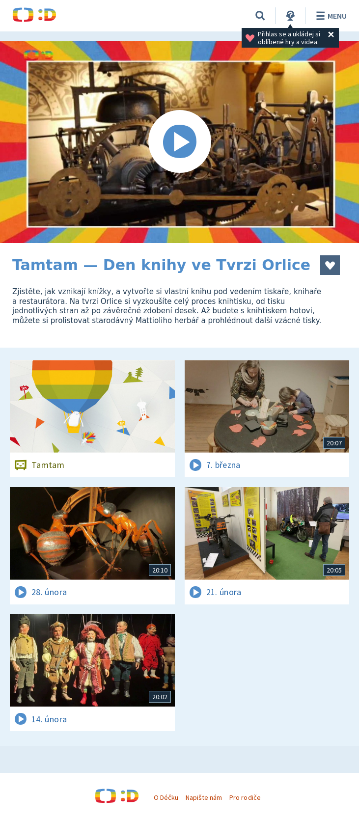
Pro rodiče (244, 797)
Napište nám (204, 797)
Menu (330, 15)
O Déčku (166, 797)
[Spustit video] (179, 142)
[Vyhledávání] (260, 15)
